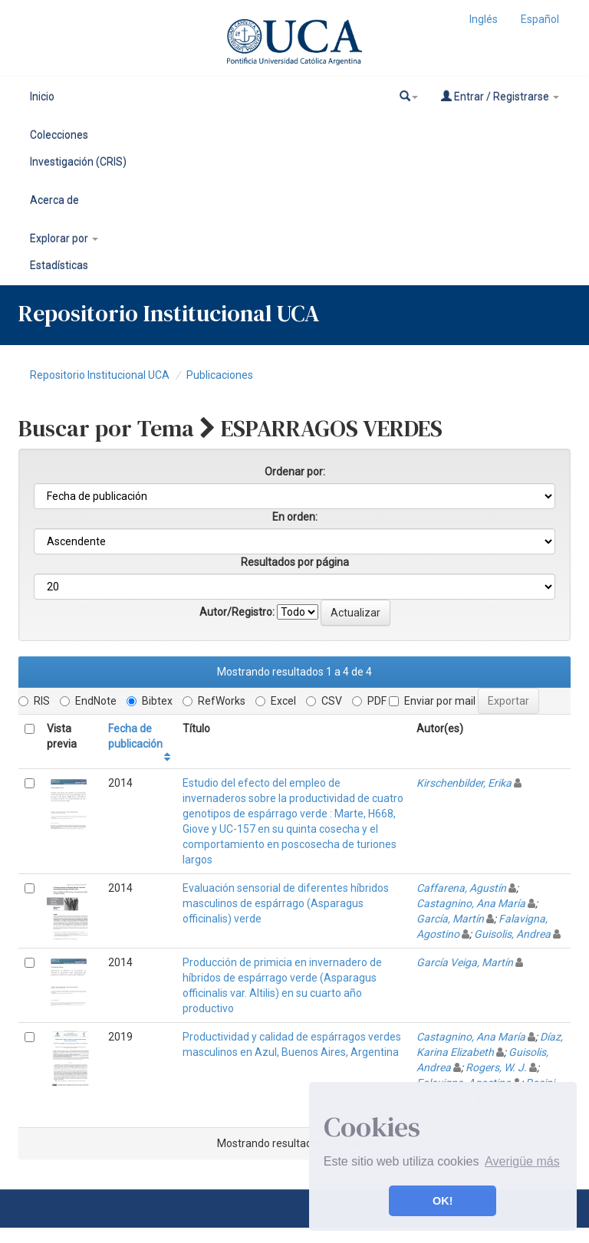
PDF (369, 701)
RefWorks (214, 701)
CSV (324, 701)
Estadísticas (59, 265)
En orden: (295, 517)
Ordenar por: (295, 471)
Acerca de (54, 200)
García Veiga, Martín (464, 962)
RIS (34, 701)
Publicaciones (219, 375)
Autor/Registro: (237, 612)
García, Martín (450, 919)
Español (540, 19)
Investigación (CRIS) (78, 162)
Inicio (42, 96)
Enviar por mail (432, 701)
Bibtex (150, 701)
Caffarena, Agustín (461, 888)
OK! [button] (442, 1201)
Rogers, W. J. (496, 1067)
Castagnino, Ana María (470, 903)
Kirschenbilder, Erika (464, 783)
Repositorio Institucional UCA (99, 375)
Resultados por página (295, 562)
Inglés (483, 19)
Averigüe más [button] (522, 1161)
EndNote (88, 701)
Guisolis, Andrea (512, 934)
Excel (275, 701)
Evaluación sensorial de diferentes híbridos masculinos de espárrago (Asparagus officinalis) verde (286, 903)
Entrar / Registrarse (500, 96)
